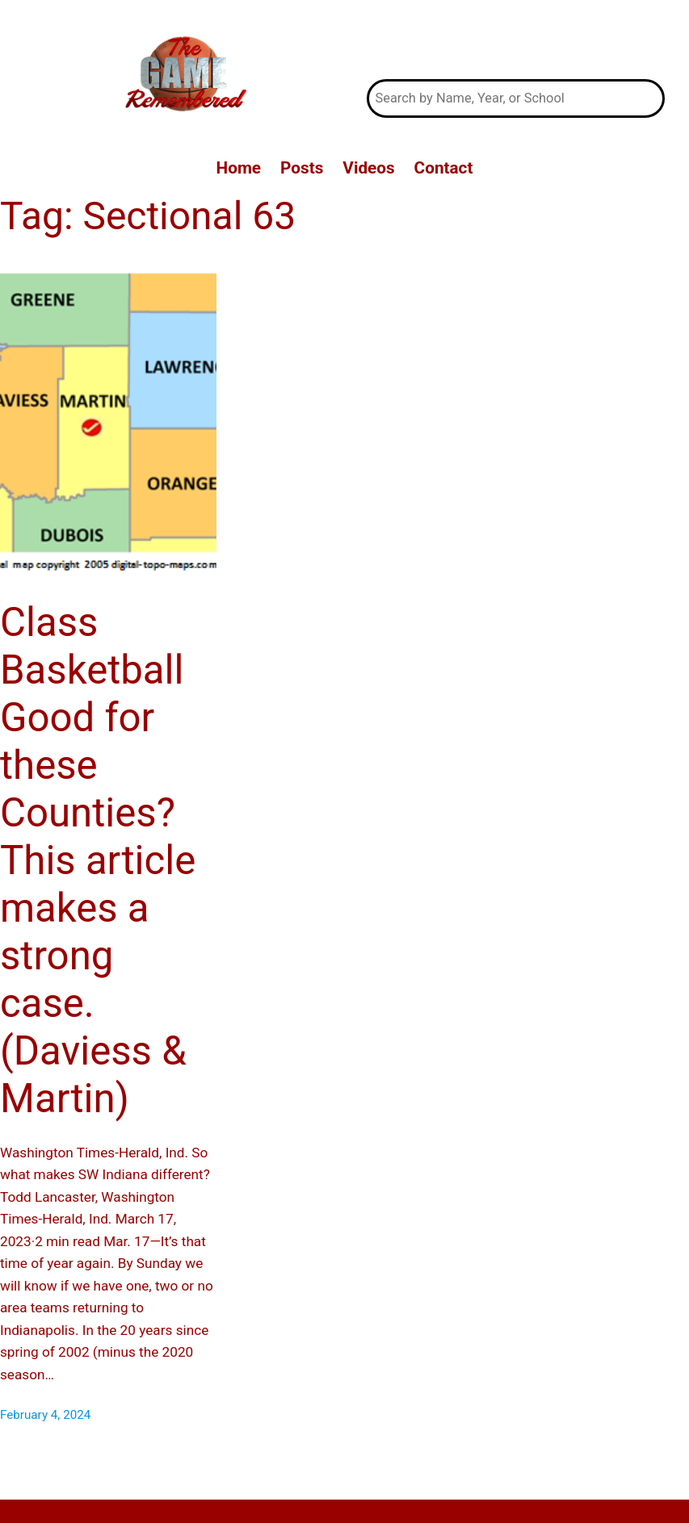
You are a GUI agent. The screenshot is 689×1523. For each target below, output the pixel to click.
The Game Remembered (515, 40)
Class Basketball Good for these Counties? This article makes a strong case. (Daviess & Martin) (97, 860)
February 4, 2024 (45, 1415)
